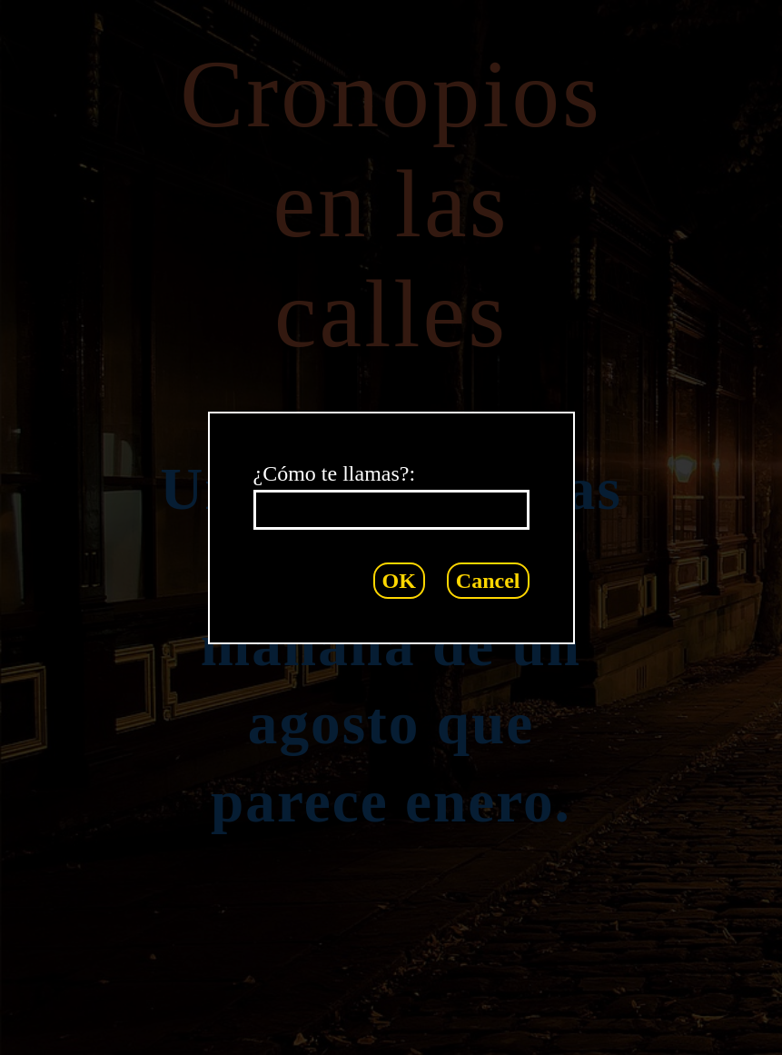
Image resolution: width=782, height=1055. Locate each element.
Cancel (488, 580)
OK (399, 580)
